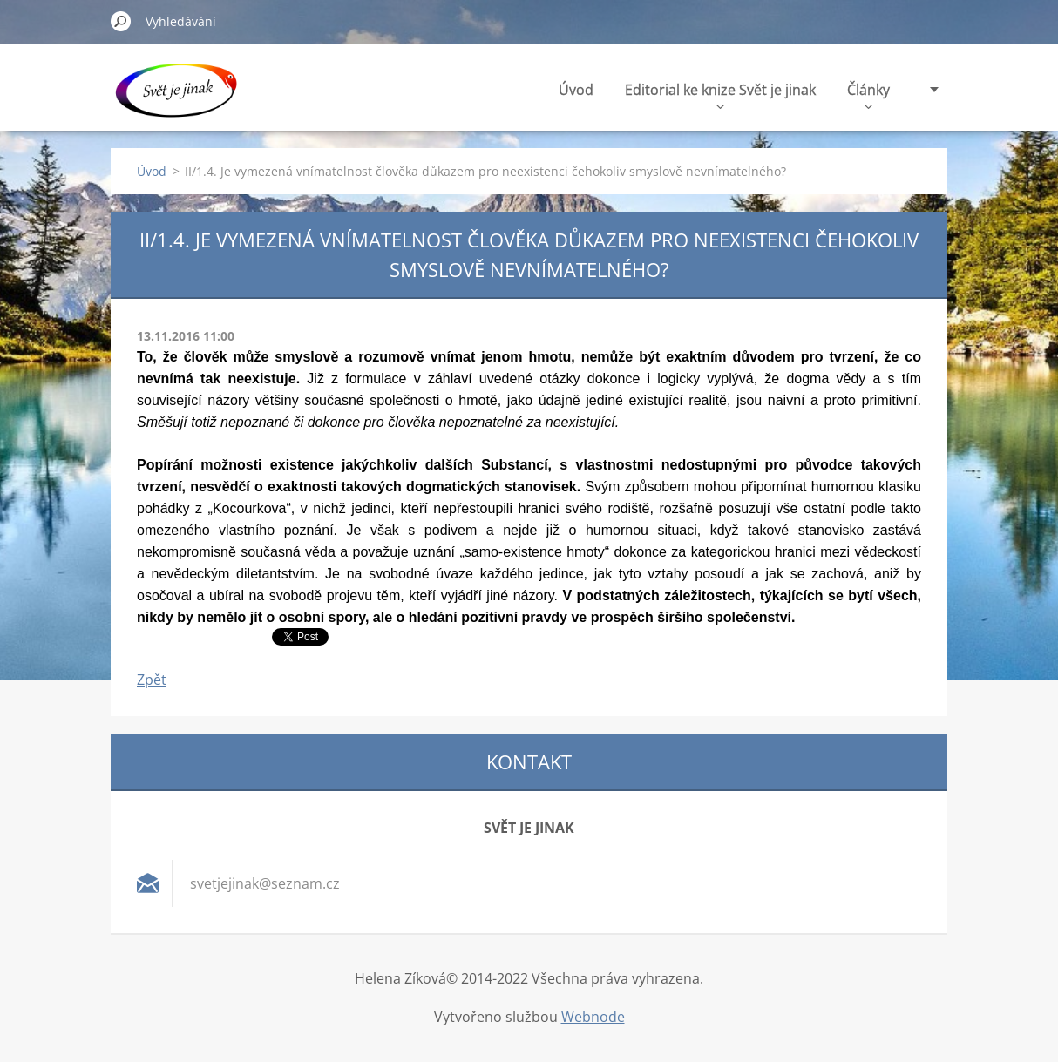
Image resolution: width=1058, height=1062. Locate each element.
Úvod (576, 89)
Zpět (151, 679)
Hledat (121, 21)
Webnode (593, 1016)
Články (868, 94)
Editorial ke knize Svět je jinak (720, 94)
